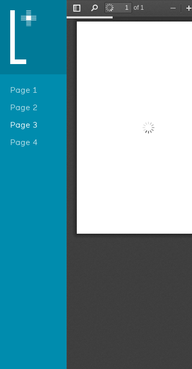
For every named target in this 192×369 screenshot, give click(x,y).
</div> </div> (129, 184)
